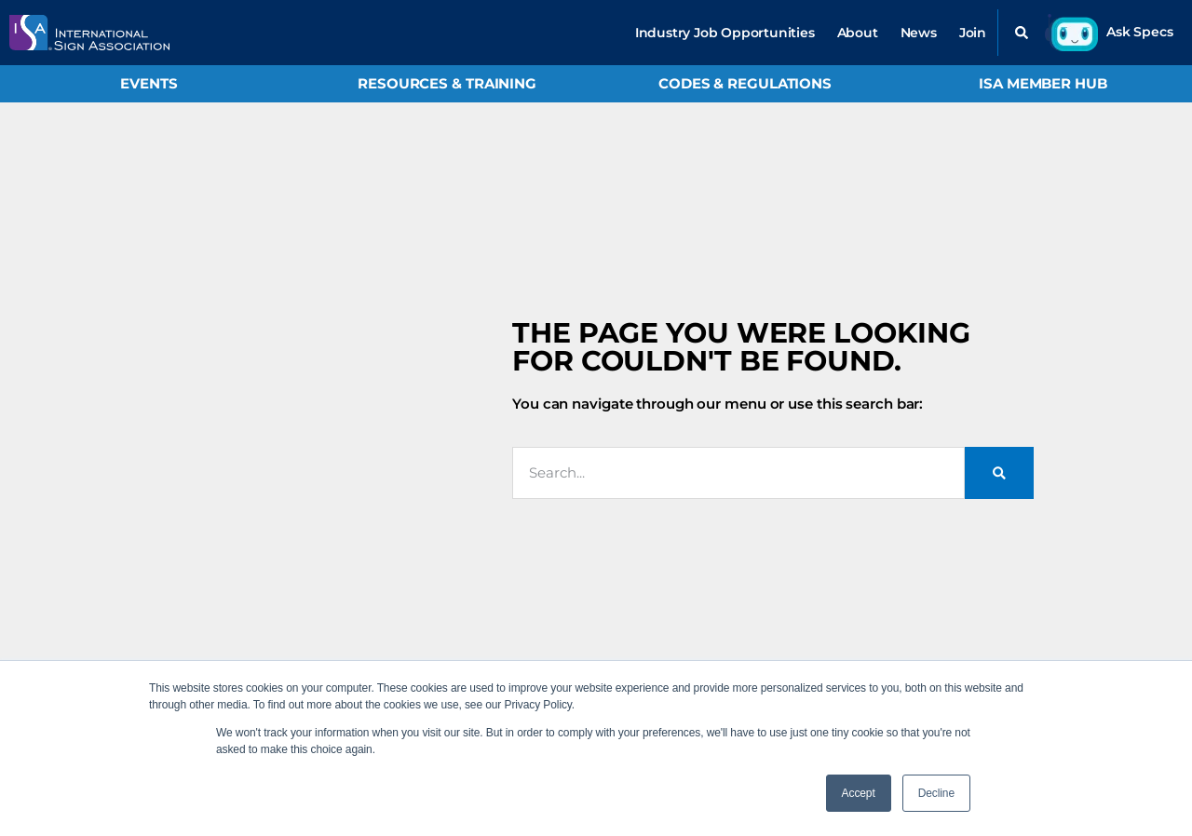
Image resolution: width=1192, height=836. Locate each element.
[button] (1021, 32)
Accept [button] (858, 793)
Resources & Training (447, 83)
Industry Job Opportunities (725, 32)
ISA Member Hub (1043, 83)
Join (972, 32)
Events (148, 83)
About (857, 32)
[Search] (999, 473)
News (919, 32)
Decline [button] (936, 793)
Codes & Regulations (745, 83)
